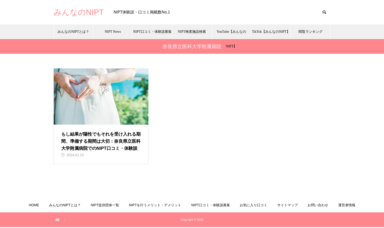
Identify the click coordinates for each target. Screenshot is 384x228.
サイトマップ (287, 206)
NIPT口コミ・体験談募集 (152, 31)
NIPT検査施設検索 (192, 31)
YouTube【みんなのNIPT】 (231, 34)
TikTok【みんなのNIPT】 (271, 31)
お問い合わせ (318, 206)
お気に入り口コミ (253, 206)
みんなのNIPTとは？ (73, 31)
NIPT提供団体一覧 (105, 206)
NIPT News (113, 31)
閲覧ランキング (311, 31)
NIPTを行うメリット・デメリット (155, 206)
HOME (34, 206)
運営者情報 (346, 206)
